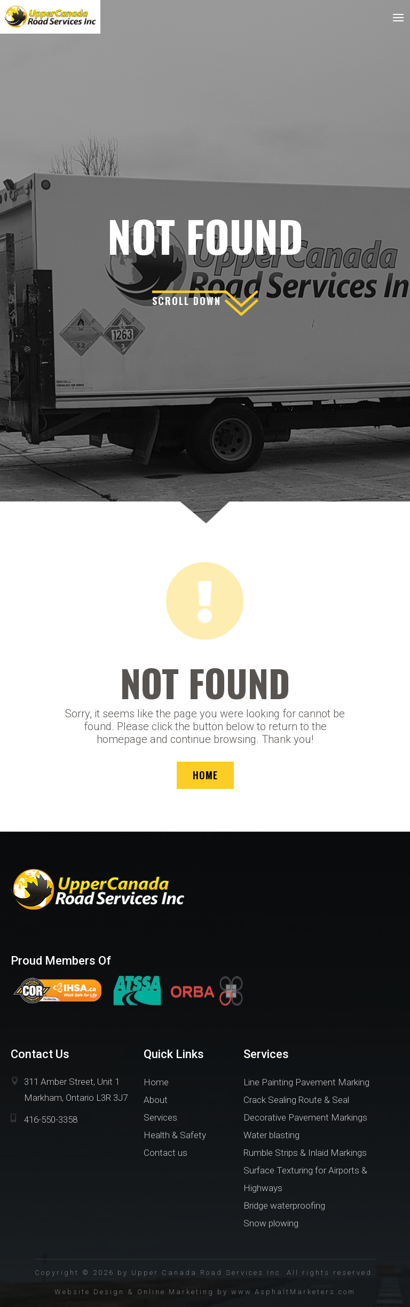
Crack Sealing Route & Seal (296, 1099)
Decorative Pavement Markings (305, 1117)
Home (156, 1082)
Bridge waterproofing (284, 1205)
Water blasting (271, 1135)
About (156, 1099)
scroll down (186, 301)
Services (160, 1117)
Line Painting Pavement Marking (306, 1082)
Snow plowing (270, 1223)
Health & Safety (175, 1135)
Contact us (165, 1152)
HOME (205, 775)
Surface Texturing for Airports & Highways (305, 1179)
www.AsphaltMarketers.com (293, 1292)
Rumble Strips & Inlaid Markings (305, 1152)
